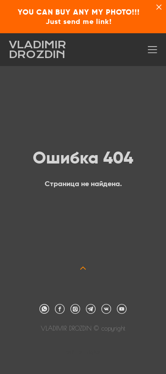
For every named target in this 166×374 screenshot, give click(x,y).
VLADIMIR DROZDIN (37, 49)
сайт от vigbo (83, 352)
